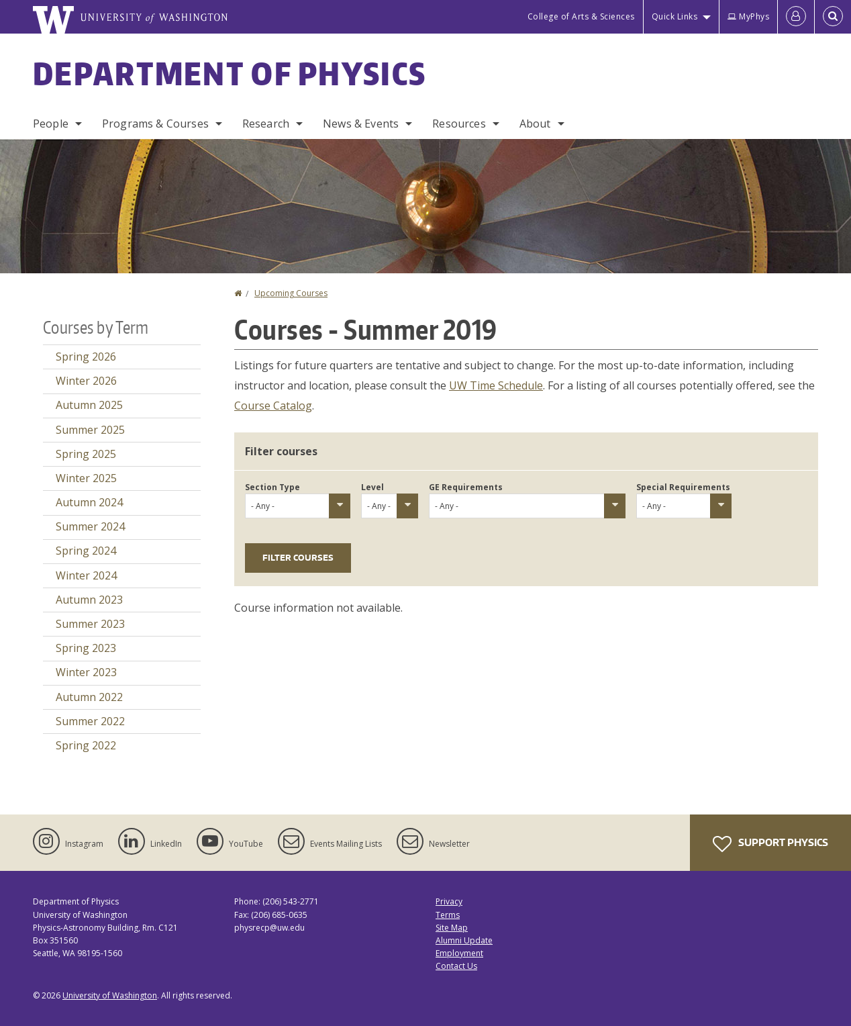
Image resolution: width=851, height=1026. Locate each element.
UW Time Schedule (496, 385)
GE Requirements (466, 487)
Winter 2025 (86, 478)
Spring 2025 (86, 454)
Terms (448, 915)
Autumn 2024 (89, 502)
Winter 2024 (86, 575)
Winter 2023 (86, 672)
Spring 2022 (86, 745)
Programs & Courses (155, 123)
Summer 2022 (90, 721)
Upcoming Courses (291, 293)
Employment (459, 953)
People (50, 123)
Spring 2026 (86, 356)
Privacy (449, 901)
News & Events (361, 123)
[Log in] (796, 17)
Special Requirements (683, 487)
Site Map (452, 927)
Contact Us (456, 966)
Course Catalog (273, 405)
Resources (458, 123)
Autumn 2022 (89, 697)
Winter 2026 (86, 380)
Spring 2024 (86, 550)
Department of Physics (229, 73)
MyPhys (748, 16)
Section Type (272, 487)
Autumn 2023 (89, 599)
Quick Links (675, 16)
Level (372, 487)
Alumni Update (464, 940)
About (535, 123)
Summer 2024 (90, 526)
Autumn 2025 (89, 405)
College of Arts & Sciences (581, 16)
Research (265, 123)
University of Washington (109, 995)
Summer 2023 (90, 623)
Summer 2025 (90, 429)
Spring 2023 (86, 648)
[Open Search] (833, 17)
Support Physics (770, 844)
